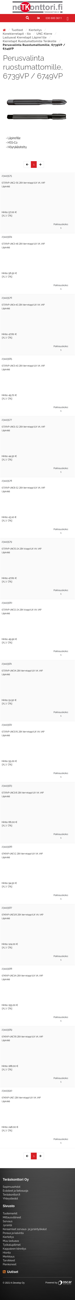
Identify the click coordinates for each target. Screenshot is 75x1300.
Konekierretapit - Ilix (17, 33)
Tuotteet (18, 30)
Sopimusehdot (11, 1186)
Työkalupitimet (11, 1244)
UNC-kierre (44, 33)
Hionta (7, 1252)
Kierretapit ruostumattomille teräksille (30, 41)
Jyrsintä (7, 1225)
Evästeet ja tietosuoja (15, 1190)
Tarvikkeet (9, 1260)
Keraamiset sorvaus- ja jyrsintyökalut (25, 1229)
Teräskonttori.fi (11, 1194)
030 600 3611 (54, 18)
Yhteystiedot (10, 1198)
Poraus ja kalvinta (13, 1233)
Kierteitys (36, 30)
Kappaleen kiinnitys (14, 1248)
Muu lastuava (11, 1240)
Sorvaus (7, 1221)
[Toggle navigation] (67, 18)
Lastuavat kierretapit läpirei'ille (25, 37)
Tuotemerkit (10, 1213)
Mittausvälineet (12, 1217)
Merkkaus (9, 1256)
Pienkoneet (9, 1264)
